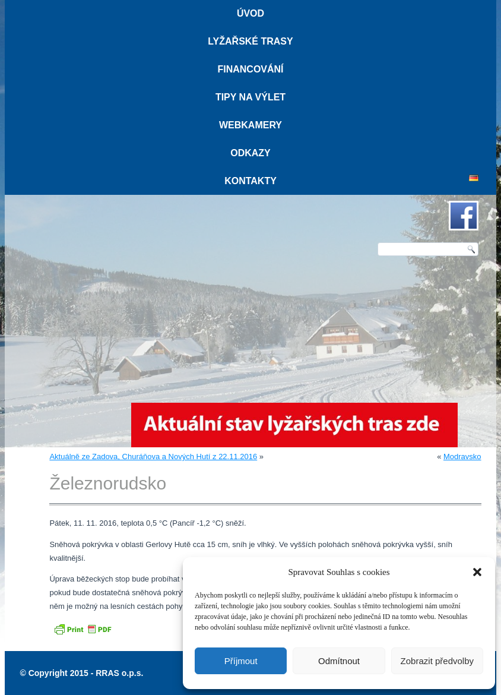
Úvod (250, 13)
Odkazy (250, 153)
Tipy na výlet (250, 97)
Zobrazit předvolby (437, 661)
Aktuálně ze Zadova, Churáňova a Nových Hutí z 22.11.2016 (153, 456)
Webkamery (250, 125)
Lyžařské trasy (250, 41)
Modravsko (462, 456)
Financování (250, 69)
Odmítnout (339, 661)
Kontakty (250, 181)
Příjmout (241, 661)
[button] (477, 572)
